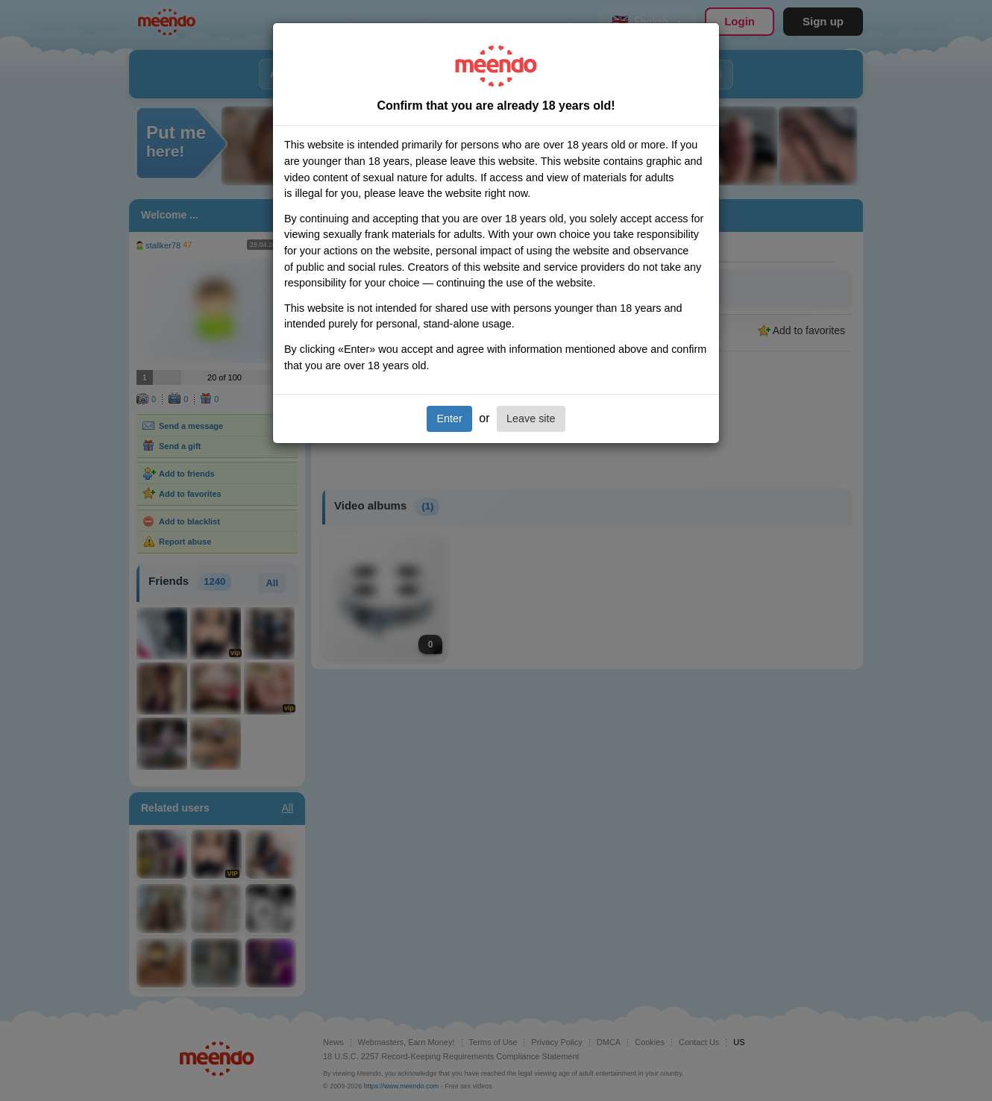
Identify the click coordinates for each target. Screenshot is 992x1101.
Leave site (531, 418)
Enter (449, 418)
